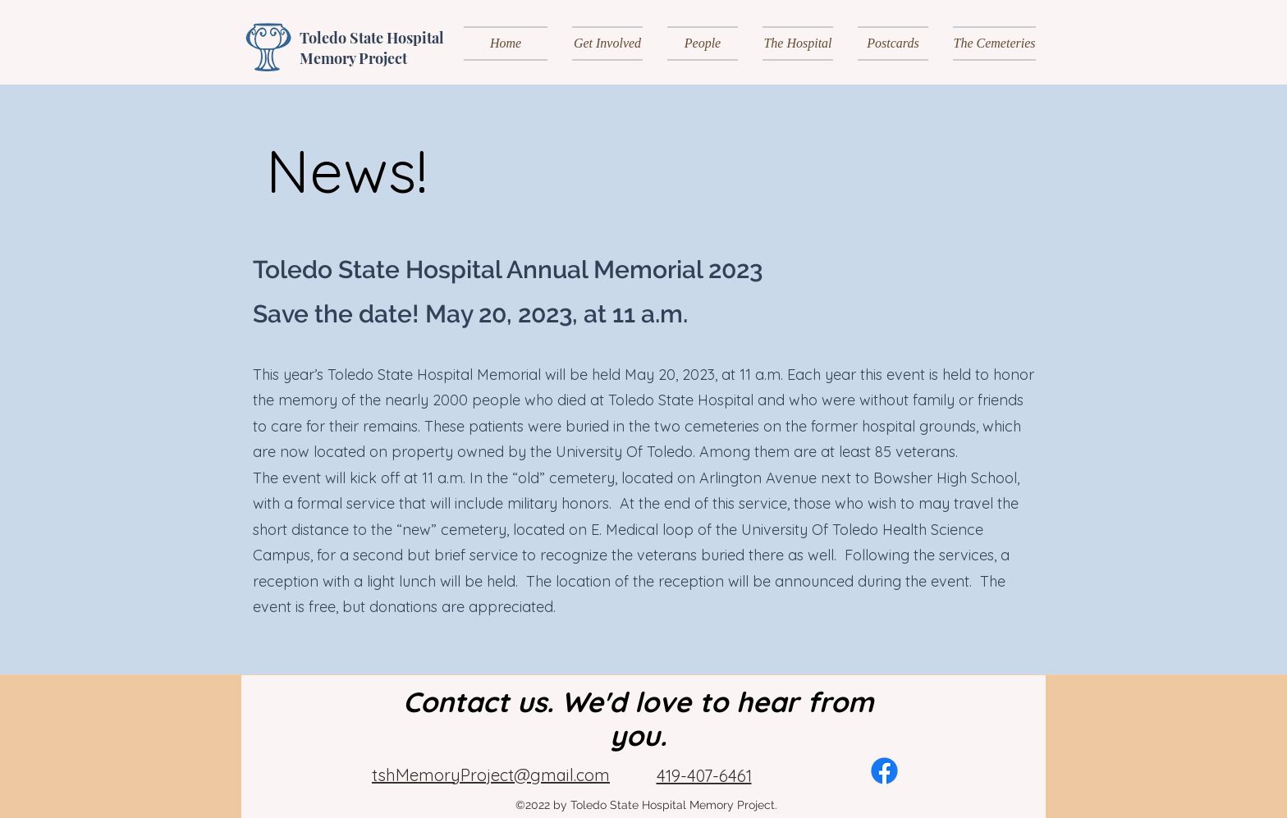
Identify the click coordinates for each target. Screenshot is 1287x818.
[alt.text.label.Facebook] (884, 770)
